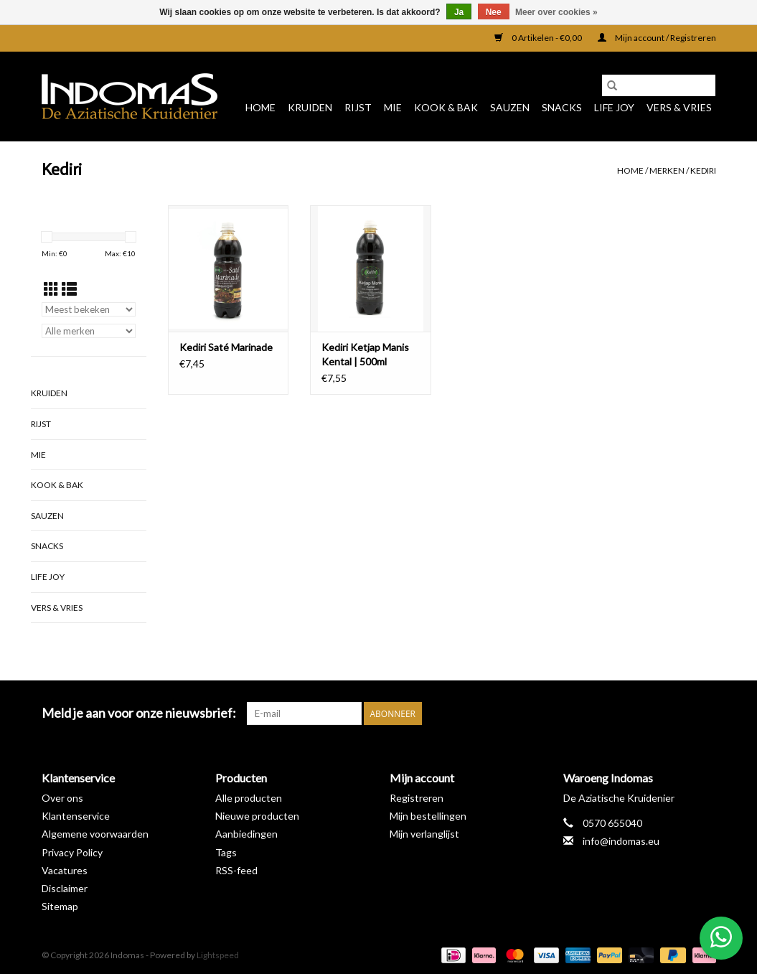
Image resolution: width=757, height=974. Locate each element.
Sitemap (60, 906)
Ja (459, 12)
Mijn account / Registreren (657, 37)
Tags (226, 852)
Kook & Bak (446, 107)
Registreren (416, 798)
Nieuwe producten (257, 816)
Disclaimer (65, 888)
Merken (667, 170)
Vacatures (65, 870)
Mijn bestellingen (428, 816)
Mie (393, 107)
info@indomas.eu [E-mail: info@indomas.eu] (621, 841)
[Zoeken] (658, 85)
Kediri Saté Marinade (226, 347)
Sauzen (510, 107)
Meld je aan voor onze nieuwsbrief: (139, 713)
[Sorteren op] (89, 309)
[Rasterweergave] (51, 289)
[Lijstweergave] (69, 289)
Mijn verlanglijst (424, 834)
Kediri (703, 170)
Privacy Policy (72, 852)
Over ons (62, 798)
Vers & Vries (679, 107)
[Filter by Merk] (89, 331)
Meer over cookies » (556, 12)
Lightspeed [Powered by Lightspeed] (218, 955)
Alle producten (248, 798)
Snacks (562, 107)
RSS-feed (236, 870)
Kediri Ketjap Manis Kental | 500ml (365, 354)
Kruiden (310, 107)
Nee (494, 12)
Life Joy (614, 107)
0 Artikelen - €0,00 (538, 37)
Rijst (358, 107)
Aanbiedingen (246, 834)
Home (260, 107)
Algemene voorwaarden (95, 834)
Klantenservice (76, 816)
